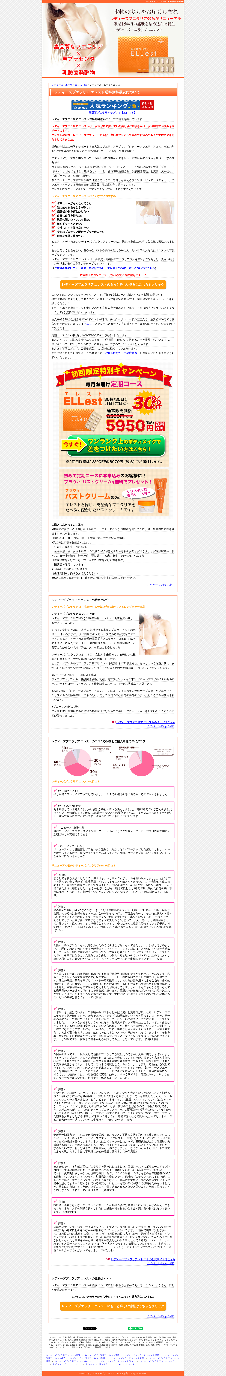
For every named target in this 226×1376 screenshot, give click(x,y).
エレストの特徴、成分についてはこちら (131, 268)
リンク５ (130, 1364)
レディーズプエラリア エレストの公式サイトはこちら (143, 1259)
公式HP (87, 323)
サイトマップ (59, 1364)
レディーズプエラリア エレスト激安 (63, 1355)
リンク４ (116, 1364)
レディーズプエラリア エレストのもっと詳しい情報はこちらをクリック (113, 284)
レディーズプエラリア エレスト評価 (141, 1355)
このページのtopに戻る (160, 584)
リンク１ (77, 1364)
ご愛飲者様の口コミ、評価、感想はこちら (79, 268)
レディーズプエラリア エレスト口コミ (117, 1361)
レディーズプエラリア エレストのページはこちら (145, 722)
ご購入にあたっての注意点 (121, 353)
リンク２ (90, 1364)
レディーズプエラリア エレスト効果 (127, 1358)
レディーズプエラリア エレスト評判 (87, 1358)
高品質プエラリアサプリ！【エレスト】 (112, 112)
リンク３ (103, 1364)
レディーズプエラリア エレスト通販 (102, 1355)
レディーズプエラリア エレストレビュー (74, 1361)
